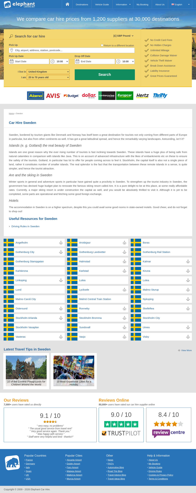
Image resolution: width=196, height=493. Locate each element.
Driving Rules (155, 471)
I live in (22, 71)
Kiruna (146, 270)
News (110, 460)
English (177, 4)
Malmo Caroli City (26, 299)
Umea (146, 327)
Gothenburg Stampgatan (30, 261)
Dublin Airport (73, 463)
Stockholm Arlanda (26, 317)
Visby (146, 336)
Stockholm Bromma (90, 317)
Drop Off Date (82, 56)
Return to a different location (119, 45)
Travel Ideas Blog (116, 478)
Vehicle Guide (102, 4)
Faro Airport (72, 467)
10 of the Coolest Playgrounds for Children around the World (26, 383)
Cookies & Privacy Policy (161, 475)
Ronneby (84, 308)
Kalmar (147, 261)
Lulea (82, 280)
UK (27, 475)
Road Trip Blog (115, 471)
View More (186, 350)
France (29, 460)
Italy (28, 467)
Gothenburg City (25, 252)
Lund (18, 289)
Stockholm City (151, 317)
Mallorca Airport (74, 475)
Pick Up (13, 45)
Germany (30, 463)
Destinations (82, 4)
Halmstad (84, 261)
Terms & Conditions (158, 478)
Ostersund (21, 308)
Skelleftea (148, 308)
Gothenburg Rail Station (156, 252)
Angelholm (22, 242)
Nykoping (148, 299)
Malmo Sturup (151, 289)
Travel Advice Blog (117, 475)
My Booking (142, 4)
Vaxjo (82, 336)
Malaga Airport (74, 471)
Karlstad (84, 270)
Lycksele (84, 289)
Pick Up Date (16, 56)
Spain (29, 471)
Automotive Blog (116, 467)
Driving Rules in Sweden (25, 226)
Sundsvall (84, 327)
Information (121, 4)
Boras (146, 242)
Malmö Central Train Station (95, 299)
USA (28, 478)
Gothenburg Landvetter (92, 252)
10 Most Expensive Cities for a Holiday (74, 383)
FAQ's (111, 463)
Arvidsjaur (85, 242)
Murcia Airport (73, 478)
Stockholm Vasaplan (27, 327)
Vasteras (21, 336)
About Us (159, 4)
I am (23, 77)
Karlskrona (22, 270)
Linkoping (21, 280)
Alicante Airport (74, 460)
